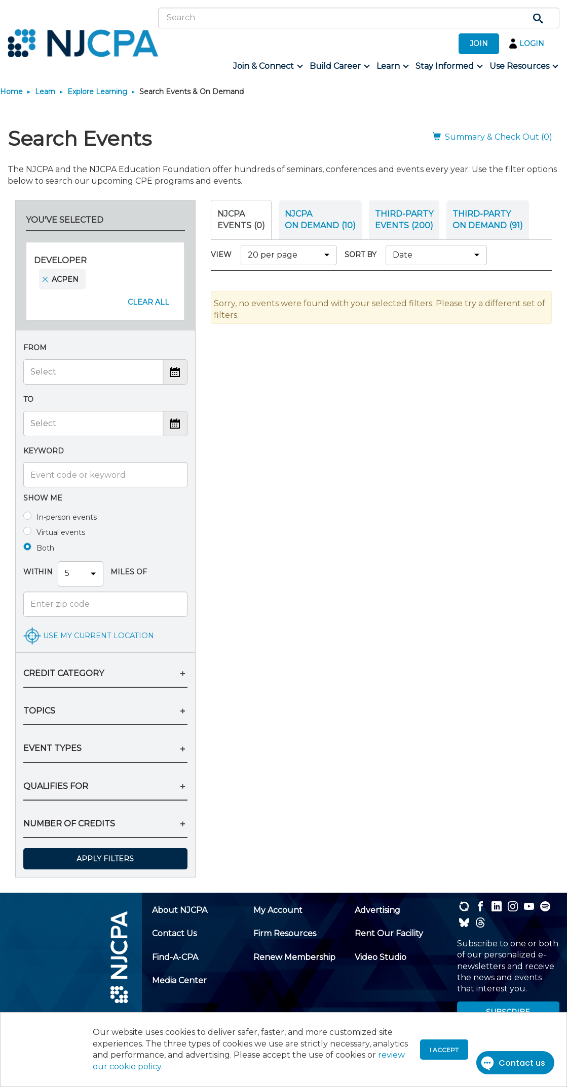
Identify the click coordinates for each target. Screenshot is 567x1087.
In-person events (66, 517)
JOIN (479, 43)
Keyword (43, 450)
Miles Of (127, 571)
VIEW (223, 254)
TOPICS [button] (39, 711)
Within (38, 571)
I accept (444, 1050)
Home (11, 91)
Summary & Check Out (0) (492, 137)
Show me (42, 498)
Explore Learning (97, 91)
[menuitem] (267, 66)
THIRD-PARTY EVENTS (404, 219)
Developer (60, 260)
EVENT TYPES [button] (52, 748)
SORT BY (363, 254)
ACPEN (65, 279)
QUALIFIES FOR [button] (55, 786)
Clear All (148, 302)
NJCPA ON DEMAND (320, 219)
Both (45, 548)
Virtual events (60, 532)
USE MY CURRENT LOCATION (98, 635)
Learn (45, 91)
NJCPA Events (241, 219)
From (35, 347)
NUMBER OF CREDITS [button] (69, 823)
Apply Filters (105, 858)
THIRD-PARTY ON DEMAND (487, 219)
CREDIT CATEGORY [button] (63, 673)
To (28, 399)
